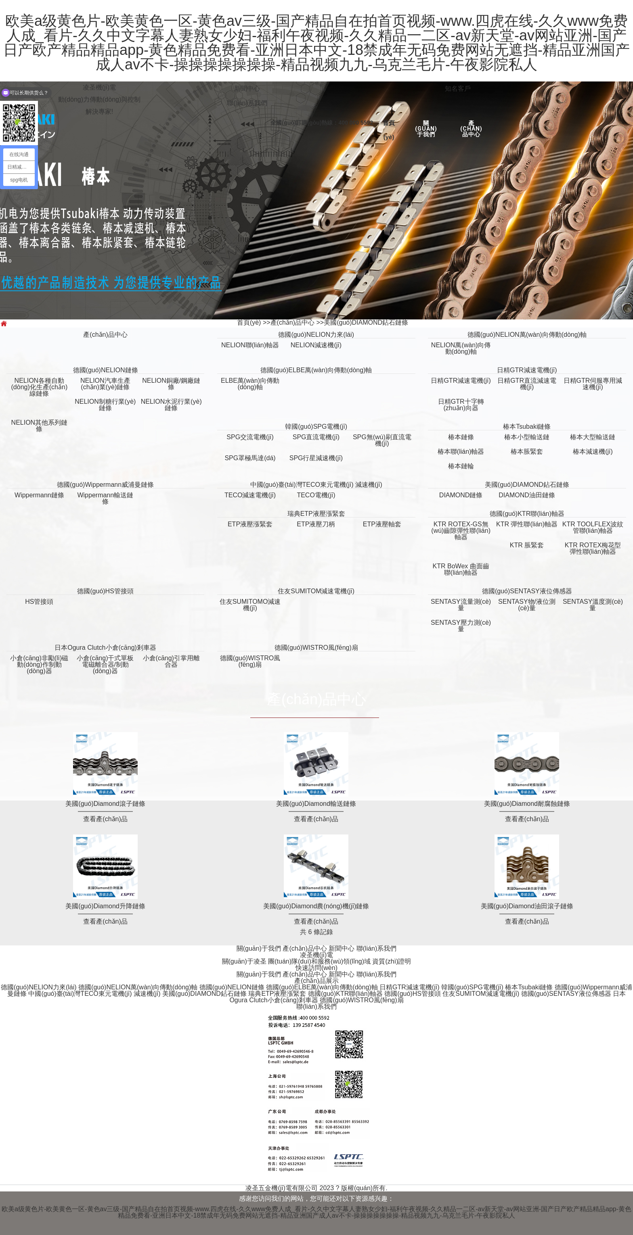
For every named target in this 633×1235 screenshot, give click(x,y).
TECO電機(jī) (316, 495)
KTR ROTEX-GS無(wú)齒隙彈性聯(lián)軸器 (460, 530)
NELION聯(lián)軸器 (250, 345)
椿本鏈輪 (461, 466)
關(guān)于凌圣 (245, 961)
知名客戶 (458, 88)
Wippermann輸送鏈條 (105, 498)
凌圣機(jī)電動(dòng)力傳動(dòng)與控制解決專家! (99, 99)
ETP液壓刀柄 (316, 524)
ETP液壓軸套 (382, 524)
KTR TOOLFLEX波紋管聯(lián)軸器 (592, 527)
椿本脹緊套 (527, 451)
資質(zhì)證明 (391, 961)
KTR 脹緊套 (527, 545)
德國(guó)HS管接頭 (105, 591)
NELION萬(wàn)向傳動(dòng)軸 (461, 348)
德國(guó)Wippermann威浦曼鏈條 (105, 484)
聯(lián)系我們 (247, 103)
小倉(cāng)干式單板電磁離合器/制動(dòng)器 (105, 664)
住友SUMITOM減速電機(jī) (316, 591)
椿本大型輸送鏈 (592, 437)
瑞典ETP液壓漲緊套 (316, 513)
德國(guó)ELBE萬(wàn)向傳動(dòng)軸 (316, 370)
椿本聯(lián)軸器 (461, 451)
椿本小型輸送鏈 (526, 437)
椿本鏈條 (461, 437)
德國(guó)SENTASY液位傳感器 (527, 591)
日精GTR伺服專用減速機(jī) (593, 383)
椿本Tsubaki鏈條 (527, 426)
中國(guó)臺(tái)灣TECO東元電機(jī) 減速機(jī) (316, 484)
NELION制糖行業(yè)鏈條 (105, 404)
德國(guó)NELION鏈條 (105, 370)
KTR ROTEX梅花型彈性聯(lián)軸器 (593, 548)
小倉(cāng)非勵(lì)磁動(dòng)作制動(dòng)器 (39, 664)
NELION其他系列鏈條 (39, 425)
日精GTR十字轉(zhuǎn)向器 (461, 404)
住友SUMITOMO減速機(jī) (250, 604)
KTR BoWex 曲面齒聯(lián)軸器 (461, 569)
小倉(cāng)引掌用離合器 (171, 661)
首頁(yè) (249, 322)
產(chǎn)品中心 (471, 129)
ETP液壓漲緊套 (250, 524)
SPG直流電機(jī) (316, 437)
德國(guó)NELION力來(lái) (316, 334)
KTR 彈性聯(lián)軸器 (527, 524)
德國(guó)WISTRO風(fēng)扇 (316, 647)
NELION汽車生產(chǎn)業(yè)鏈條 (105, 383)
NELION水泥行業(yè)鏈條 (171, 404)
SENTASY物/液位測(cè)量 (526, 604)
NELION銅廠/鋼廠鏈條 (171, 383)
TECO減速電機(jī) (250, 495)
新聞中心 (247, 88)
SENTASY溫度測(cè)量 (593, 604)
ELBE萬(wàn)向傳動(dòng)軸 (250, 383)
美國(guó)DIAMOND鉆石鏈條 (366, 322)
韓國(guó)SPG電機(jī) (316, 426)
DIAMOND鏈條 (461, 495)
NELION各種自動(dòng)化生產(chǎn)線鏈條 (39, 387)
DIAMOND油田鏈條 (527, 495)
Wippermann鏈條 (39, 495)
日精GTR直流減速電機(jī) (526, 383)
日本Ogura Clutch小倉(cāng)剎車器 (105, 647)
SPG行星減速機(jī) (316, 458)
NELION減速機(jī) (316, 345)
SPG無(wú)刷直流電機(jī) (382, 440)
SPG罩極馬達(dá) (249, 458)
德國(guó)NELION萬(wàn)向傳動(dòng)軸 (527, 334)
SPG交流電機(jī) (249, 437)
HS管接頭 (39, 601)
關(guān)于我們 (426, 129)
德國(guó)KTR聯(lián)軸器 (527, 513)
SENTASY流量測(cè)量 (461, 604)
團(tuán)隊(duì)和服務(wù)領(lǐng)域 (320, 961)
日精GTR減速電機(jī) (527, 370)
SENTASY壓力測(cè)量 (461, 625)
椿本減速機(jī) (593, 451)
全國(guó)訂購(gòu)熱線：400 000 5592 (321, 122)
